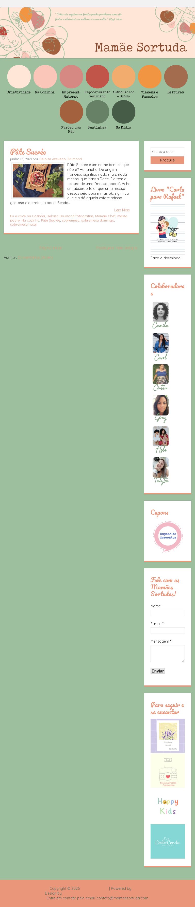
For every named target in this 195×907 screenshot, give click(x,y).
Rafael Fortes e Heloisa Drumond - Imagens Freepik (106, 893)
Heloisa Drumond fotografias (70, 216)
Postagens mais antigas (116, 248)
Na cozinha (30, 220)
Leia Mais (122, 210)
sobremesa (70, 220)
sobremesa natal (23, 224)
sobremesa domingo (97, 220)
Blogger (138, 888)
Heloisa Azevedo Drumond (60, 159)
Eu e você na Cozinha (27, 216)
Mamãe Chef (105, 216)
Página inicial (51, 248)
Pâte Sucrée (28, 152)
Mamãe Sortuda (94, 888)
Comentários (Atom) (35, 257)
